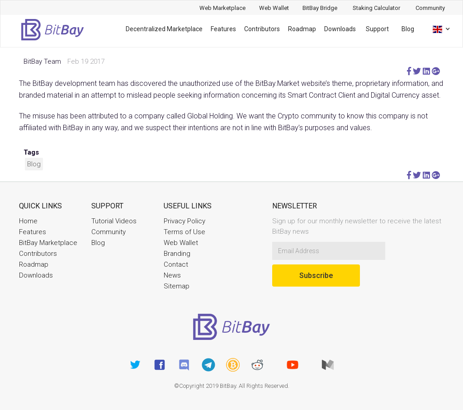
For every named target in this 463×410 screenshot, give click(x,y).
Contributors (262, 29)
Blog (408, 29)
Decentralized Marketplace (164, 29)
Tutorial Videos (114, 221)
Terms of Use (184, 232)
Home (28, 221)
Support (377, 29)
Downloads (340, 29)
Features (223, 29)
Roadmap (302, 29)
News (172, 275)
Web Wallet (181, 243)
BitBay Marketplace (48, 243)
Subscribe (316, 275)
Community (108, 232)
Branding (177, 254)
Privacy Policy (184, 221)
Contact (176, 264)
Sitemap (176, 286)
